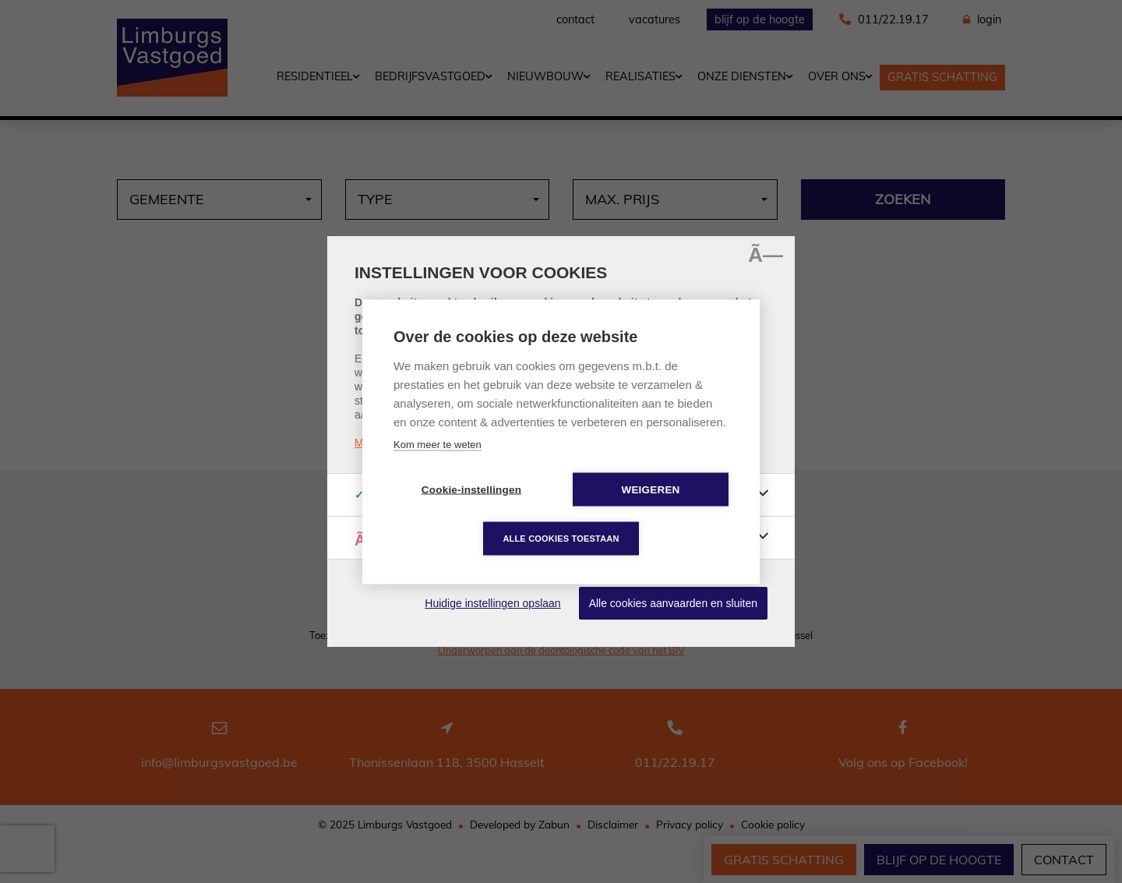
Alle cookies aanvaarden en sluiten (673, 603)
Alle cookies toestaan (561, 537)
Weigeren (650, 489)
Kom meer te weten (437, 444)
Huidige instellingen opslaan (492, 603)
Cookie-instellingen (471, 489)
